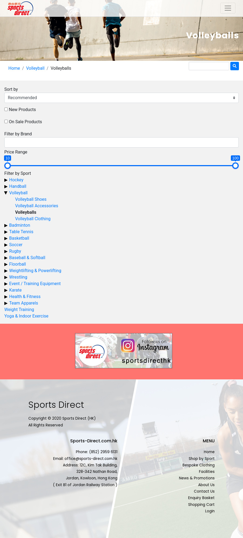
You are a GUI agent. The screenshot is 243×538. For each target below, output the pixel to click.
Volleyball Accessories (36, 205)
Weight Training (19, 309)
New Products (22, 109)
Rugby (15, 251)
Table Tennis (21, 231)
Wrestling (18, 277)
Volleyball (35, 68)
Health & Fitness (24, 296)
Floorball (17, 264)
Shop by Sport (202, 458)
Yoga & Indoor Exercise (26, 316)
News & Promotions (197, 478)
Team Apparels (23, 303)
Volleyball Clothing (32, 218)
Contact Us (204, 491)
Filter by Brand (18, 133)
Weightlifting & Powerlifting (35, 270)
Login (210, 511)
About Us (206, 484)
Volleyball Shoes (30, 199)
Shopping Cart (201, 504)
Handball (17, 186)
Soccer (15, 244)
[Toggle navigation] (227, 8)
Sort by (11, 89)
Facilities (207, 471)
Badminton (19, 225)
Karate (15, 290)
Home (14, 68)
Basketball (19, 238)
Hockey (16, 179)
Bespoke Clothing (199, 465)
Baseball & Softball (27, 257)
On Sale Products (25, 121)
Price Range (15, 152)
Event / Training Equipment (35, 283)
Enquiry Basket (201, 497)
